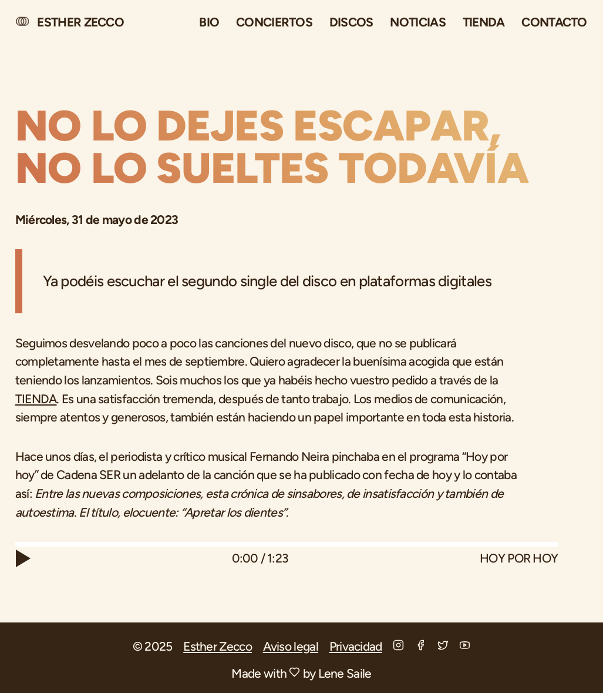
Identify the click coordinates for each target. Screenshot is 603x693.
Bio (209, 22)
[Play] (27, 558)
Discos (351, 22)
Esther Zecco (217, 646)
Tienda (484, 22)
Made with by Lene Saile (301, 673)
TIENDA (36, 398)
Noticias (417, 22)
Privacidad (355, 646)
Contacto (554, 22)
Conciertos (274, 22)
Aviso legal (290, 646)
